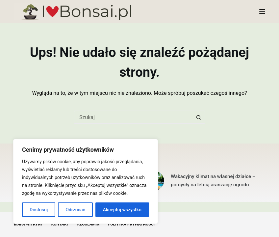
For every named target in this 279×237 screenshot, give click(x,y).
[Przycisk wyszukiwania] (198, 117)
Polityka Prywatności (131, 224)
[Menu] (262, 11)
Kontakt (60, 224)
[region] (85, 181)
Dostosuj (39, 209)
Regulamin (88, 224)
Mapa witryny (28, 224)
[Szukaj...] (133, 117)
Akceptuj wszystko (122, 209)
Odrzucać (75, 209)
